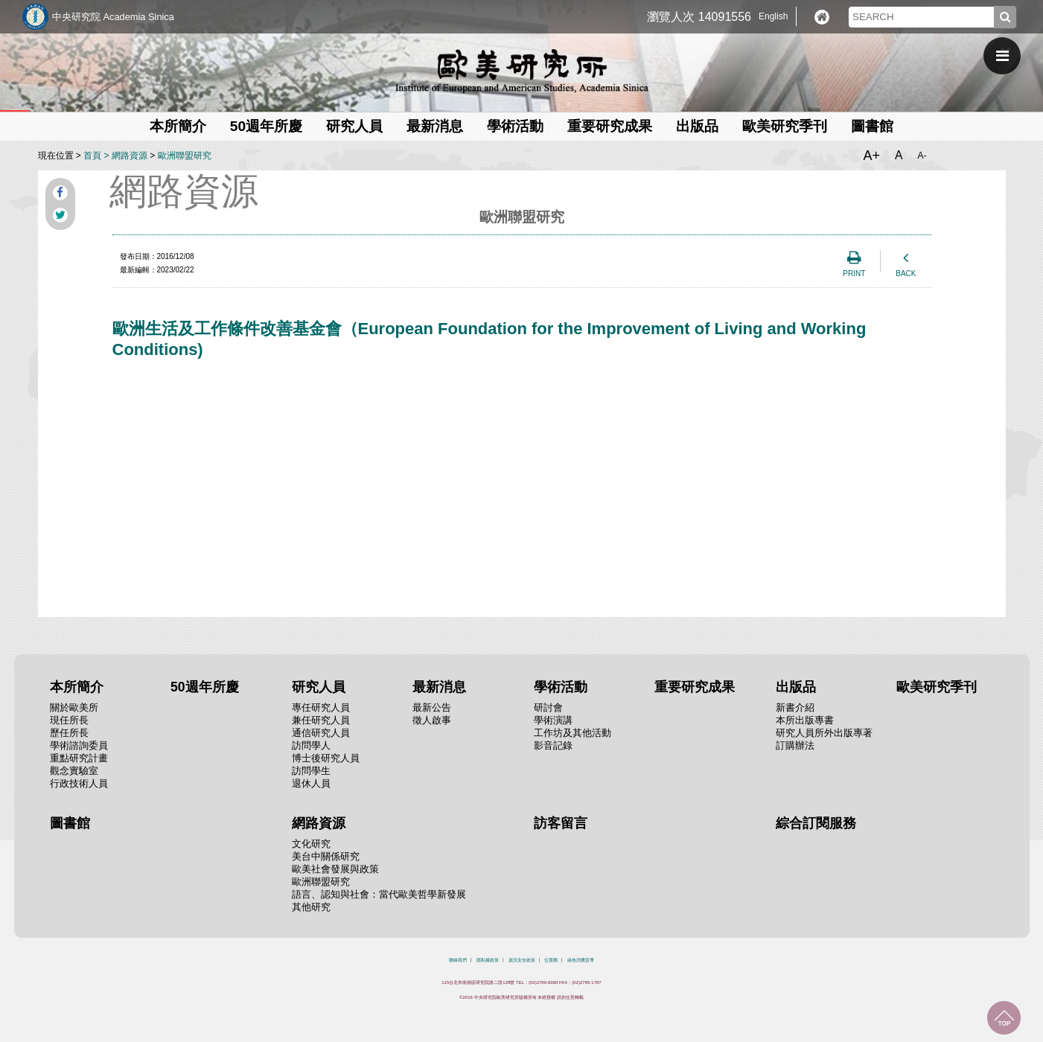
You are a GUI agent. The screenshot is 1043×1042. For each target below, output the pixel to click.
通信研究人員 (321, 732)
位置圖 (551, 960)
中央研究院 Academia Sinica (113, 16)
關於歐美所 (74, 707)
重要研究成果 (609, 126)
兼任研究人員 (321, 720)
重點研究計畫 (79, 758)
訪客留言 (560, 823)
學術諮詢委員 (79, 745)
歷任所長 (69, 732)
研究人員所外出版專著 (824, 732)
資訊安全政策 (521, 960)
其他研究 (311, 906)
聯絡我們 (458, 960)
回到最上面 (1004, 1018)
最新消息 (434, 126)
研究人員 (354, 126)
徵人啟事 (431, 720)
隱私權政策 (487, 960)
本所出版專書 (805, 720)
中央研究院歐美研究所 (521, 71)
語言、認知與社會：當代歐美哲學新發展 (379, 894)
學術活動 (515, 126)
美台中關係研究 (326, 856)
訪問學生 (311, 770)
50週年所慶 (266, 126)
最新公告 (431, 707)
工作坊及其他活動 (572, 732)
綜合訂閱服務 (816, 823)
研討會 (548, 707)
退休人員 (311, 783)
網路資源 (129, 155)
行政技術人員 (79, 783)
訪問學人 (311, 745)
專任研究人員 (321, 707)
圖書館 (872, 126)
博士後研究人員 (326, 758)
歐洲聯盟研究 (184, 155)
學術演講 (553, 720)
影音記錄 (553, 745)
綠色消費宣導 (580, 960)
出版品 (697, 126)
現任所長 (69, 720)
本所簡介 (178, 126)
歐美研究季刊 (784, 126)
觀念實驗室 (74, 770)
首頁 (92, 155)
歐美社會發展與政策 (335, 869)
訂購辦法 (795, 745)
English (773, 16)
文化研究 (311, 843)
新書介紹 (795, 707)
